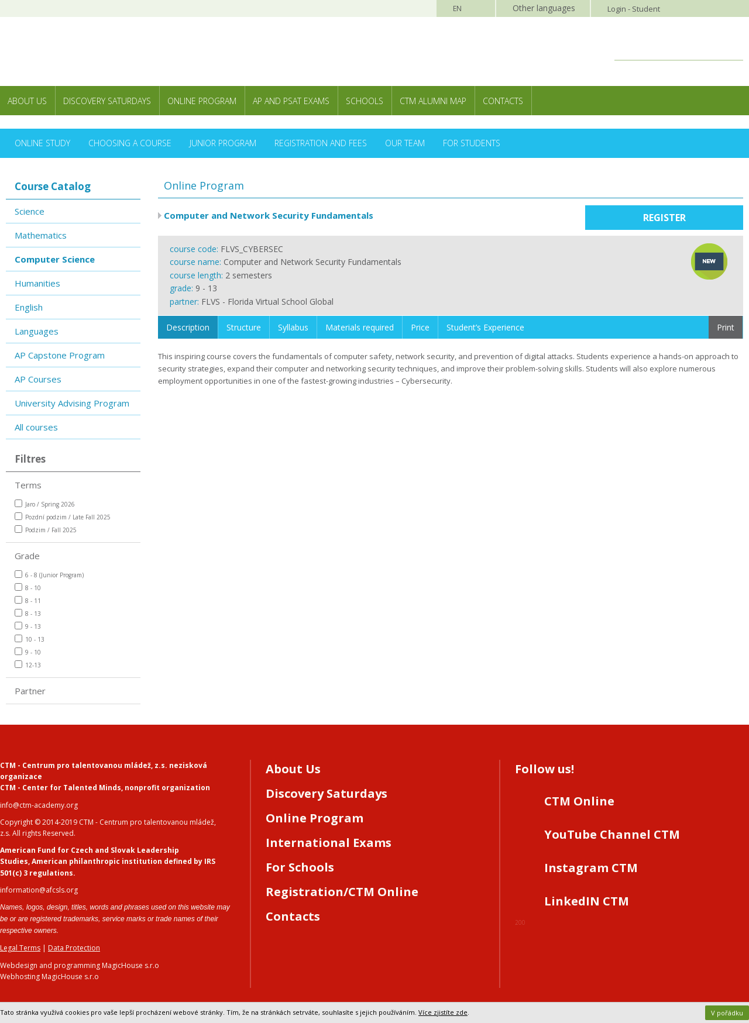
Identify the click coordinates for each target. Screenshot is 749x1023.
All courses (36, 427)
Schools (364, 100)
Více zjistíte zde (443, 1012)
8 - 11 (28, 600)
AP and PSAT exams (291, 100)
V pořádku (727, 1012)
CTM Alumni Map (433, 100)
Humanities (37, 283)
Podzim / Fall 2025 (46, 529)
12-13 (28, 664)
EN (457, 8)
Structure (243, 327)
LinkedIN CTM (586, 901)
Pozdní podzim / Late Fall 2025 (63, 516)
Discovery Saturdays (107, 100)
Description (187, 327)
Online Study (42, 143)
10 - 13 (29, 639)
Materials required (359, 327)
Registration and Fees (320, 143)
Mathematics (41, 235)
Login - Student (633, 9)
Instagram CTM (591, 868)
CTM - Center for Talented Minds (60, 788)
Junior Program (223, 143)
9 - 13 (28, 626)
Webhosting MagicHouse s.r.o (49, 976)
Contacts (503, 100)
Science (29, 211)
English (29, 307)
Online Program (201, 100)
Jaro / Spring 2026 (45, 504)
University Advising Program (72, 403)
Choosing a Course (129, 143)
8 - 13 (28, 613)
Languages (37, 331)
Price (420, 327)
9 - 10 (28, 651)
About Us (27, 100)
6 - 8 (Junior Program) (49, 574)
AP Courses (38, 379)
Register (664, 217)
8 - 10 (28, 587)
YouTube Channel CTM (612, 834)
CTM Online (579, 801)
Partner (30, 691)
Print (725, 327)
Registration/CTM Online (342, 892)
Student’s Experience (485, 327)
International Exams (328, 842)
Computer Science (55, 259)
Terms (28, 485)
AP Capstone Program (60, 355)
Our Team (405, 143)
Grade (27, 556)
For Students (471, 143)
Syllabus (293, 327)
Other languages (544, 7)
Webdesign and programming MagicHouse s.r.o (79, 965)
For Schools (300, 867)
